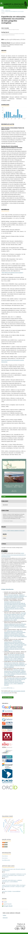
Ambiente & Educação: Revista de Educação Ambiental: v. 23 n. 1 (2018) (14, 619)
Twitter (4, 915)
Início (2, 10)
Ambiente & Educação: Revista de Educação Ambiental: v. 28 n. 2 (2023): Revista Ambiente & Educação (15, 596)
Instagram (5, 917)
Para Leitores (5, 856)
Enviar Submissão (8, 697)
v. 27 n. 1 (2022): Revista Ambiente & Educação (12, 11)
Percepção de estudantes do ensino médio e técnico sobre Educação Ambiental (14, 655)
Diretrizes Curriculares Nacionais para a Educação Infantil (14, 670)
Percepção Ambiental (13, 595)
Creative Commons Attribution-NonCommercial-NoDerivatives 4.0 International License (13, 555)
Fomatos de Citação (8, 520)
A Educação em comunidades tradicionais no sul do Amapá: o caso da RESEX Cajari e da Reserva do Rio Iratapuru (14, 875)
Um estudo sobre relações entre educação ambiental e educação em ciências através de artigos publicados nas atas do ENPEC (15, 679)
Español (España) (8, 904)
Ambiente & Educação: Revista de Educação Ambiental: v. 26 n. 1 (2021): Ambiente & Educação (14, 684)
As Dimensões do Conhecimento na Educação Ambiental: (13, 641)
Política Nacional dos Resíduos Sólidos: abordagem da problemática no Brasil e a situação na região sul (13, 886)
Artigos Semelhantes (7, 589)
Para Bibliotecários (6, 860)
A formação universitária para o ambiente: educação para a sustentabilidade (12, 881)
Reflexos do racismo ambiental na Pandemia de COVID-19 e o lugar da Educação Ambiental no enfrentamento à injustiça (14, 632)
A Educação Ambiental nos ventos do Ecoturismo (15, 623)
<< (1, 688)
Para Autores (5, 858)
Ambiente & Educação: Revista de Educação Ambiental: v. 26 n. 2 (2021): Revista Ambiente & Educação (15, 636)
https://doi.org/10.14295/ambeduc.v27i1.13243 (14, 39)
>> (13, 688)
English (5, 901)
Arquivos (7, 10)
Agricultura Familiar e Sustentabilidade (11, 891)
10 (11, 688)
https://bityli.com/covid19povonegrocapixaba (12, 272)
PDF (4, 496)
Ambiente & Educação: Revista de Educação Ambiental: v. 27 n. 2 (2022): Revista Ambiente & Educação (15, 627)
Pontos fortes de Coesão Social (11, 662)
